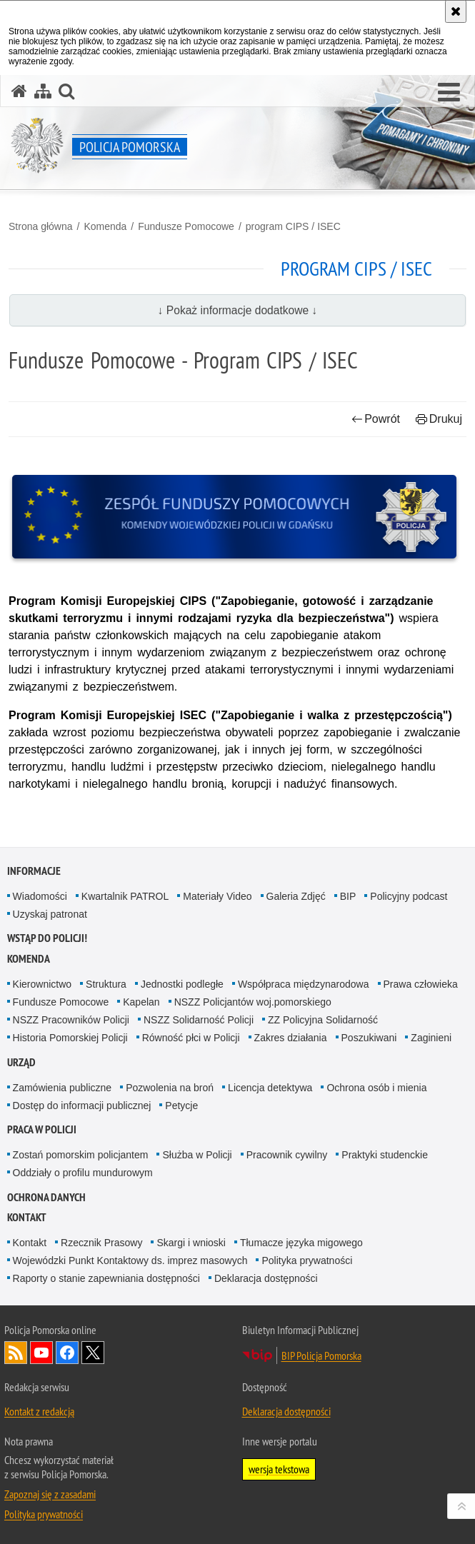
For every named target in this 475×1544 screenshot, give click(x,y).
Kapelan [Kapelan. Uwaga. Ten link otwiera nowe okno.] (141, 1002)
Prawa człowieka (421, 984)
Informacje (34, 870)
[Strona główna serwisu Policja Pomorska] (19, 91)
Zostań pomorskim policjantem (81, 1154)
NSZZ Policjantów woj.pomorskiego (252, 1002)
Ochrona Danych (46, 1197)
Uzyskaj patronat (50, 914)
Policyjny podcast (408, 896)
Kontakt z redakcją (39, 1411)
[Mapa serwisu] (42, 91)
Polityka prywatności (306, 1260)
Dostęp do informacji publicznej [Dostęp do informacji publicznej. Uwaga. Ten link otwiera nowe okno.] (82, 1105)
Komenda (105, 226)
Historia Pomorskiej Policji (70, 1037)
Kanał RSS (15, 1352)
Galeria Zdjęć (296, 896)
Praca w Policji (41, 1129)
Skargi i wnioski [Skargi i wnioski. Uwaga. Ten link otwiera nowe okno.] (190, 1242)
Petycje (181, 1105)
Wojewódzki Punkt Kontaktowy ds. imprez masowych (130, 1260)
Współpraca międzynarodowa (303, 984)
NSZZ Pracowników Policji (71, 1020)
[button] (449, 93)
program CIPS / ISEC (293, 226)
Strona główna (41, 226)
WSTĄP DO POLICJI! (47, 938)
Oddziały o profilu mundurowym (83, 1172)
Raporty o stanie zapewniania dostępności (106, 1278)
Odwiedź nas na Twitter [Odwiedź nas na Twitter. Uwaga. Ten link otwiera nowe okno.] (92, 1352)
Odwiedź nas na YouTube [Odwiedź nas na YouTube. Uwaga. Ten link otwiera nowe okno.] (41, 1352)
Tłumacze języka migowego (301, 1242)
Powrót (375, 419)
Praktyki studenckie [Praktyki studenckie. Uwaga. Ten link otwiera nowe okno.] (384, 1154)
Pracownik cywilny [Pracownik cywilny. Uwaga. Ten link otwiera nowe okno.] (287, 1154)
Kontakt (26, 1217)
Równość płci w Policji (191, 1037)
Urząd (21, 1062)
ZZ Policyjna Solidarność (323, 1020)
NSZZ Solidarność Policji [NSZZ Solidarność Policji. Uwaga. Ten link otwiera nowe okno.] (199, 1020)
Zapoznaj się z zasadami (50, 1494)
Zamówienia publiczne (62, 1087)
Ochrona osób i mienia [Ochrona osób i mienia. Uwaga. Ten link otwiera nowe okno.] (376, 1087)
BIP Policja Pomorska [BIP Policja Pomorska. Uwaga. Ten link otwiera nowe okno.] (321, 1355)
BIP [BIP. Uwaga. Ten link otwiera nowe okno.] (348, 896)
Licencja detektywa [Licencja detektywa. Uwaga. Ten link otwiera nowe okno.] (270, 1087)
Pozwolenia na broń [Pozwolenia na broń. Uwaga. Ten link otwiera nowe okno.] (170, 1087)
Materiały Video (217, 896)
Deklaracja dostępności (266, 1278)
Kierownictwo (42, 984)
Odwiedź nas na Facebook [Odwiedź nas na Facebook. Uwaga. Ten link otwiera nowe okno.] (67, 1352)
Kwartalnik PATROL (125, 896)
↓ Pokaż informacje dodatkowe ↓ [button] (238, 310)
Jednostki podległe (182, 984)
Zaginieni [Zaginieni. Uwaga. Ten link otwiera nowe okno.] (431, 1037)
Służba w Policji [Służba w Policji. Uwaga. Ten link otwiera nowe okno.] (196, 1154)
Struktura (106, 984)
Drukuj (439, 419)
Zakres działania (290, 1037)
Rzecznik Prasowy (101, 1242)
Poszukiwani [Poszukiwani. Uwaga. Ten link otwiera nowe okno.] (369, 1037)
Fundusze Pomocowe (186, 226)
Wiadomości (40, 896)
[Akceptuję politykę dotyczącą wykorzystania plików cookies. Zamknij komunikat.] (455, 11)
